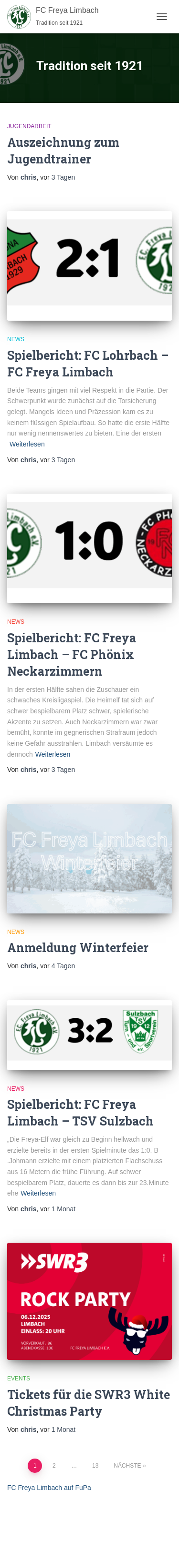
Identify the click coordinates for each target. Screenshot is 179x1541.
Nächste (127, 1465)
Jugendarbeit (29, 126)
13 (95, 1465)
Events (18, 1378)
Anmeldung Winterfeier (77, 947)
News (15, 339)
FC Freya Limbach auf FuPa (49, 1487)
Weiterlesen (27, 444)
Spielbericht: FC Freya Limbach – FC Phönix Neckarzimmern (71, 654)
